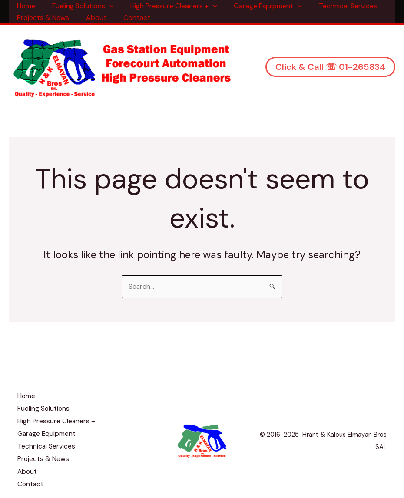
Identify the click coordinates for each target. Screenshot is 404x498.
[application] (105, 6)
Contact (129, 17)
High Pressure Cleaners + (166, 6)
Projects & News (42, 17)
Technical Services (335, 5)
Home (25, 5)
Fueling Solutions (78, 6)
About (92, 17)
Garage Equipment (258, 6)
